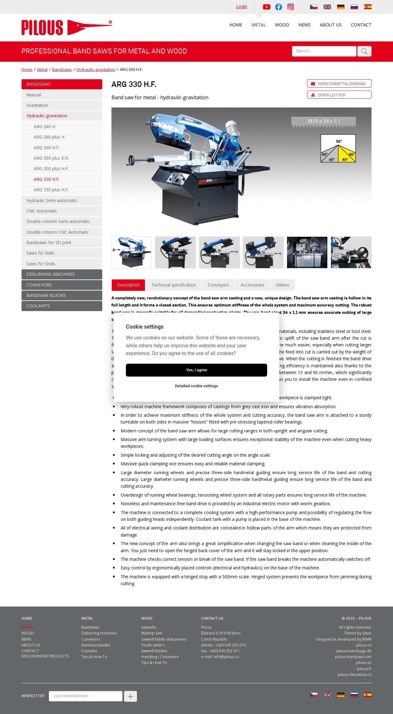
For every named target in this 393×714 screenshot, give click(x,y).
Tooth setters (153, 645)
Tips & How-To (94, 656)
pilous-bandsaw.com (353, 656)
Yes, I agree (196, 370)
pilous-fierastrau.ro (355, 674)
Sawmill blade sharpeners (163, 639)
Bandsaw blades (95, 645)
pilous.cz (364, 645)
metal (87, 619)
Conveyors (218, 285)
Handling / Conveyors (160, 656)
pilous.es (364, 662)
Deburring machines (99, 633)
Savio (367, 633)
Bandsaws (62, 69)
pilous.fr (364, 668)
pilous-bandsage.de (354, 651)
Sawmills (148, 627)
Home (27, 69)
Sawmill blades (154, 651)
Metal (42, 69)
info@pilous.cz (226, 656)
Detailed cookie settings (196, 386)
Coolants (89, 651)
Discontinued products (45, 656)
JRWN (367, 639)
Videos (282, 285)
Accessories (252, 285)
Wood (146, 619)
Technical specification (173, 285)
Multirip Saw (151, 633)
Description (128, 285)
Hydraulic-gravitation (95, 69)
